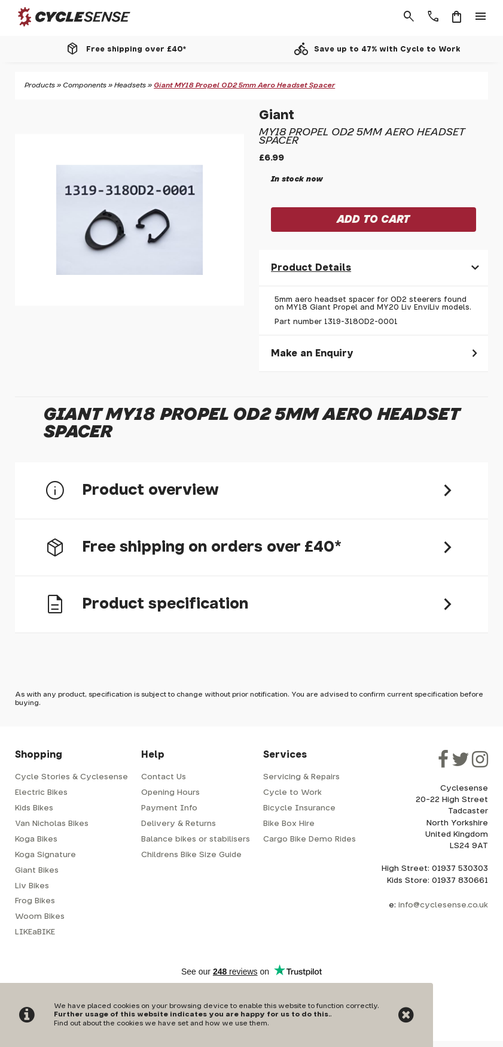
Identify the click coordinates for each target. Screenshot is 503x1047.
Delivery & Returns (178, 824)
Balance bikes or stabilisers (195, 839)
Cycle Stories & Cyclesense (71, 777)
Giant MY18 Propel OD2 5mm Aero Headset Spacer (244, 85)
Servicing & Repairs (301, 777)
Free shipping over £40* (136, 49)
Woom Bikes (40, 917)
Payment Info (169, 808)
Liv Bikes (32, 886)
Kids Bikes (34, 808)
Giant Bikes (37, 870)
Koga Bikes (36, 839)
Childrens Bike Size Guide (191, 855)
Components (84, 85)
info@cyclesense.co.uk (443, 905)
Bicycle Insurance (299, 808)
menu (481, 17)
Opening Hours (170, 793)
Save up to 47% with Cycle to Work (387, 49)
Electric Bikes (41, 793)
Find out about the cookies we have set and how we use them (160, 1023)
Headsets (130, 85)
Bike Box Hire (289, 824)
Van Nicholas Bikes (52, 824)
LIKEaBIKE (35, 932)
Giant (276, 115)
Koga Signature (45, 855)
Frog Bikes (35, 901)
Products (40, 85)
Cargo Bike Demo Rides (309, 839)
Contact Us (163, 777)
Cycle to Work (292, 793)
